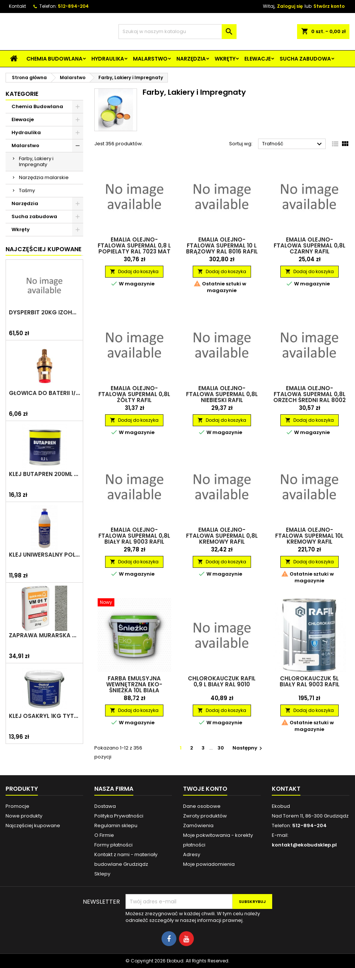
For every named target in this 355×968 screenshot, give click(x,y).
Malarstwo (150, 58)
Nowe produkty (24, 815)
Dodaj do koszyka (134, 271)
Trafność (293, 144)
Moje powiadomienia (209, 864)
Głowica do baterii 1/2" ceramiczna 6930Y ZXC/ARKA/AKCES (44, 393)
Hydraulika (107, 58)
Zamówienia (198, 825)
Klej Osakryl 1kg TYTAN (44, 716)
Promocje (17, 806)
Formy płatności (113, 844)
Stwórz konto (329, 6)
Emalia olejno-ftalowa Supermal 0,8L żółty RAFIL (134, 394)
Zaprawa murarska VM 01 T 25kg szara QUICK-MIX (44, 635)
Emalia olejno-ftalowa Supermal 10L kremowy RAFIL (309, 535)
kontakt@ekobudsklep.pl (304, 844)
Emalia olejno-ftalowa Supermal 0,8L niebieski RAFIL (222, 394)
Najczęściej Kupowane (43, 249)
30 (221, 747)
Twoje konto (205, 788)
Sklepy (102, 873)
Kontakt (17, 6)
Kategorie (22, 94)
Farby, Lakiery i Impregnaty (36, 161)
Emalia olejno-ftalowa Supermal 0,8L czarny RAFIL (309, 245)
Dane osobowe (202, 806)
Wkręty (225, 58)
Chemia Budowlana (54, 58)
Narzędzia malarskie (44, 177)
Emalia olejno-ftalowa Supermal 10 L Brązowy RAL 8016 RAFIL (222, 245)
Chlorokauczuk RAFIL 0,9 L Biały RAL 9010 (221, 681)
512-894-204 (73, 6)
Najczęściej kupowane (33, 825)
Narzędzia (191, 58)
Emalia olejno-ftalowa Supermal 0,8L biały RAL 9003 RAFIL (134, 535)
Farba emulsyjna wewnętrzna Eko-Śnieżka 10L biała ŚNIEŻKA (134, 687)
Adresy (191, 854)
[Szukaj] (177, 31)
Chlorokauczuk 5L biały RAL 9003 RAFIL (309, 681)
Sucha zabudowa (305, 58)
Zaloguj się (290, 6)
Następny (248, 747)
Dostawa (105, 806)
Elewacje (257, 58)
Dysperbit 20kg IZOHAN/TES (44, 312)
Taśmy (27, 190)
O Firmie (104, 835)
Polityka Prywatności (118, 815)
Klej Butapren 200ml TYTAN (44, 474)
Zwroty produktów (205, 815)
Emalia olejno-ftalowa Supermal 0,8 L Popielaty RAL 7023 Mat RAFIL (134, 248)
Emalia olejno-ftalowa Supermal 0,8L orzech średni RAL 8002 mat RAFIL (309, 397)
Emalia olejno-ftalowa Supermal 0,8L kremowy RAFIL (222, 535)
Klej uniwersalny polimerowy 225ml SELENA (44, 555)
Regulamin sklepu (115, 825)
